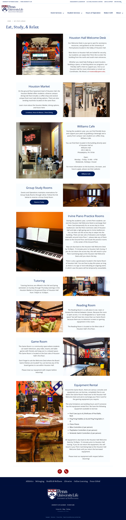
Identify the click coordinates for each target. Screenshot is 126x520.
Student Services (73, 12)
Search (124, 1)
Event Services (56, 12)
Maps (64, 508)
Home (9, 20)
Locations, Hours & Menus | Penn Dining (39, 112)
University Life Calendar (59, 504)
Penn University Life (26, 1)
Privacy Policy (59, 516)
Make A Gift (108, 12)
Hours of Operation (93, 12)
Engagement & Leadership (77, 1)
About (118, 12)
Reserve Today (39, 202)
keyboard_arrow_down (64, 14)
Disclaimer (53, 516)
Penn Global (95, 481)
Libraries (68, 481)
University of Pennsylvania (10, 1)
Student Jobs (70, 504)
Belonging (40, 481)
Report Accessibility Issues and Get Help (71, 516)
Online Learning (81, 481)
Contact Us (58, 508)
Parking (68, 508)
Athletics (29, 481)
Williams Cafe (86, 174)
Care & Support (108, 1)
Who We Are (117, 1)
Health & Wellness (54, 481)
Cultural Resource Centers (94, 1)
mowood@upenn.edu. (97, 71)
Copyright (48, 516)
